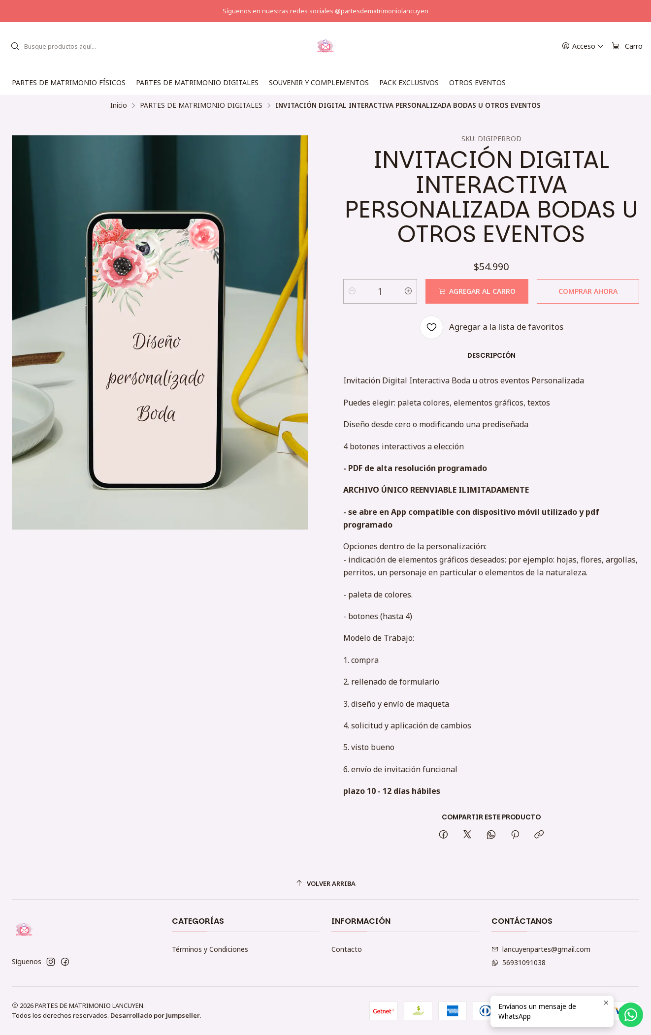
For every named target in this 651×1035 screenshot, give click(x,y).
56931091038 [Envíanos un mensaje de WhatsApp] (518, 962)
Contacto (346, 949)
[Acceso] (583, 46)
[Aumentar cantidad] (408, 291)
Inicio (118, 105)
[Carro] (627, 46)
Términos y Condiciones (210, 949)
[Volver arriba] (325, 883)
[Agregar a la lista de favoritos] (491, 327)
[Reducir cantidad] (352, 291)
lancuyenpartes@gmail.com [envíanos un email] (540, 949)
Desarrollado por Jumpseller (155, 1015)
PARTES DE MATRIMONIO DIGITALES (201, 105)
